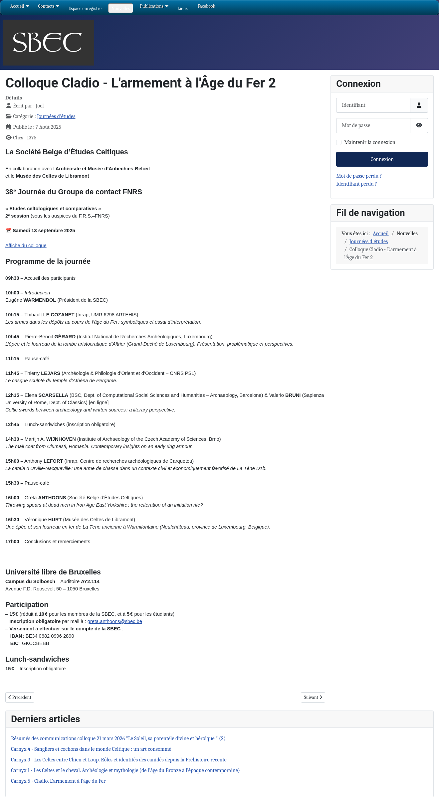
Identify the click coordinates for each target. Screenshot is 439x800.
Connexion (381, 159)
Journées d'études (56, 116)
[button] (84, 8)
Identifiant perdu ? (356, 184)
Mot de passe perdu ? (359, 176)
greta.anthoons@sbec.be (115, 621)
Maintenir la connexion (369, 142)
